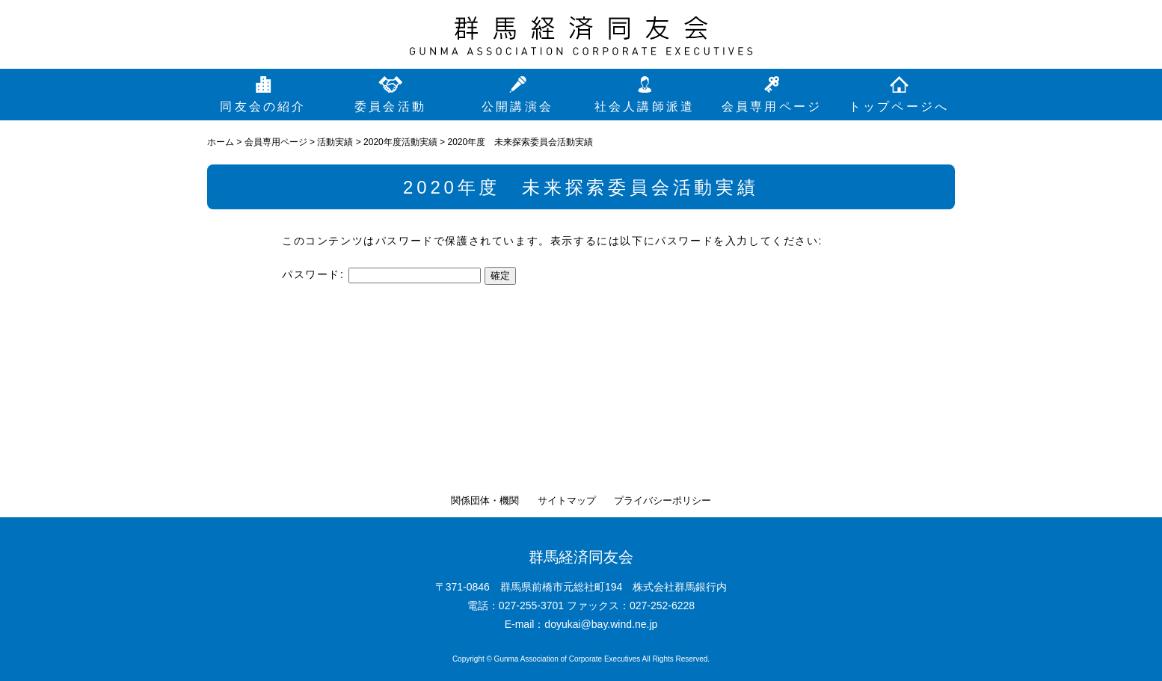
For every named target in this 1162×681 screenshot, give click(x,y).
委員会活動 (390, 106)
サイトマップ (567, 500)
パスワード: (381, 274)
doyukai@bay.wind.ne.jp (600, 624)
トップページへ (899, 106)
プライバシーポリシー (662, 500)
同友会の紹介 (263, 106)
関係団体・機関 (485, 500)
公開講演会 (517, 106)
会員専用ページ (772, 106)
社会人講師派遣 (644, 106)
